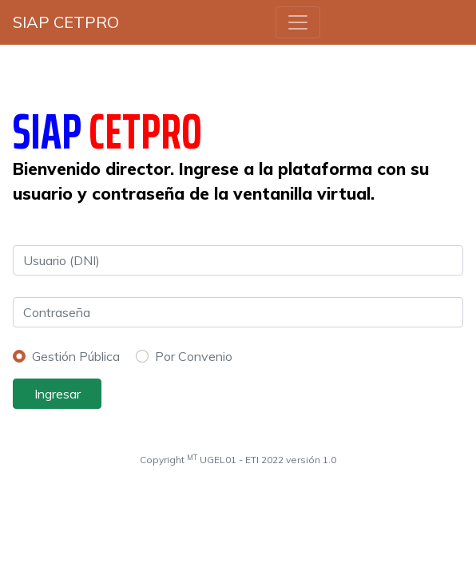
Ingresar (57, 394)
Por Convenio (193, 356)
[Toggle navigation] (298, 22)
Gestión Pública (76, 356)
